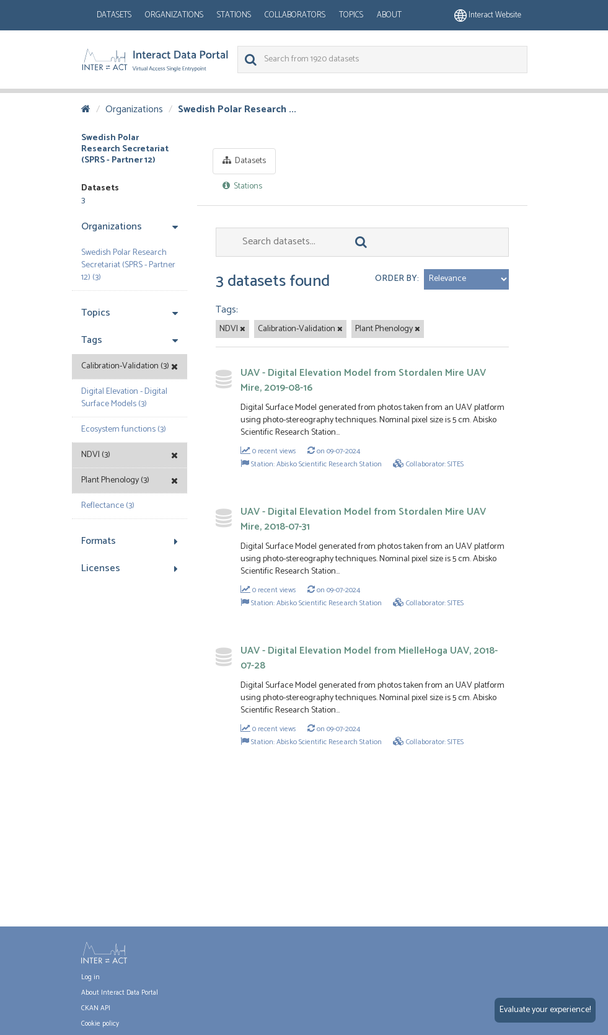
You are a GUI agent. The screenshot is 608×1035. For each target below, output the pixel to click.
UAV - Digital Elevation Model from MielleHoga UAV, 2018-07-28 (369, 658)
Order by (396, 279)
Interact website (487, 15)
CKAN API (95, 1008)
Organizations (174, 15)
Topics (351, 15)
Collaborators (295, 15)
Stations (234, 15)
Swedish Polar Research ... (237, 109)
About (389, 15)
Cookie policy (100, 1023)
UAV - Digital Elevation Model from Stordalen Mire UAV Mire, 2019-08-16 (363, 380)
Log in (90, 977)
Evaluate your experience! (545, 1010)
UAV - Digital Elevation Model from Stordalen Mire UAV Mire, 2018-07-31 (363, 519)
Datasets (114, 15)
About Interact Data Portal (119, 992)
